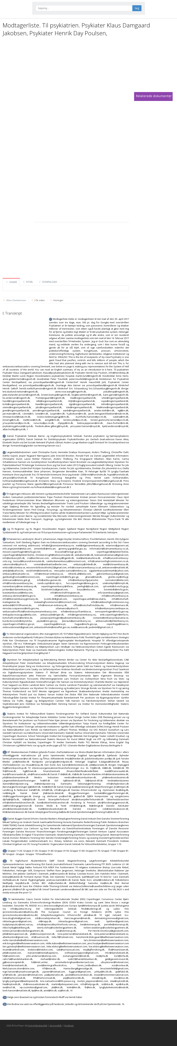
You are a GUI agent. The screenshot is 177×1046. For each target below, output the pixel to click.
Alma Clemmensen (16, 300)
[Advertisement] (88, 64)
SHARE (11, 282)
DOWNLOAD (47, 281)
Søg (137, 8)
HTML (27, 281)
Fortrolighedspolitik (37, 1025)
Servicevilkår (56, 1025)
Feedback (69, 1025)
